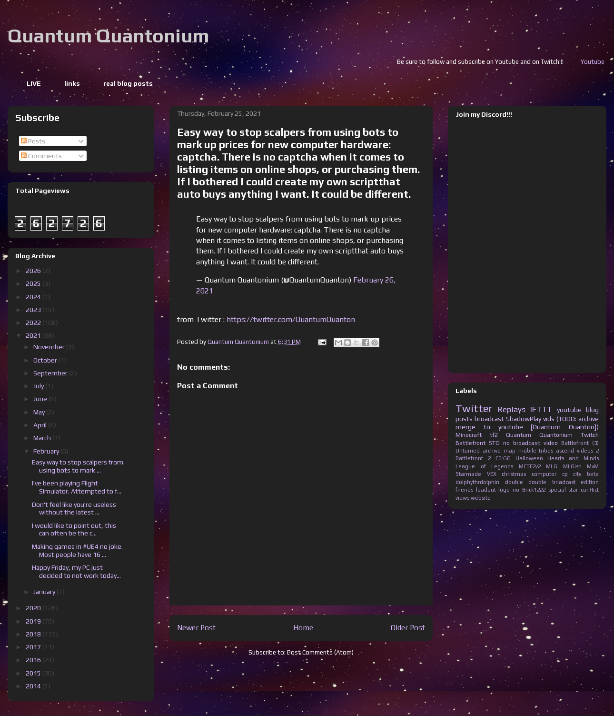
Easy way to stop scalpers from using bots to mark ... (77, 466)
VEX (491, 474)
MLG (551, 466)
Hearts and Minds (573, 458)
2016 (34, 660)
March (42, 438)
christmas (514, 474)
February (46, 451)
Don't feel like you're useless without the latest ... (74, 508)
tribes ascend (556, 451)
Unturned (468, 451)
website (481, 498)
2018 (34, 634)
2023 (34, 309)
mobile (527, 451)
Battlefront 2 (473, 458)
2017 (34, 647)
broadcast (489, 419)
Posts (33, 141)
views (462, 498)
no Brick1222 (529, 490)
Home (303, 627)
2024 (34, 297)
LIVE (34, 83)
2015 (34, 673)
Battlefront (470, 442)
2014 (34, 686)
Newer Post (196, 627)
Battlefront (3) (580, 443)
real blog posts (128, 83)
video (551, 442)
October (46, 360)
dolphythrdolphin (477, 482)
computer (544, 474)
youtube (569, 409)
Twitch (590, 434)
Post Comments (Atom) (320, 652)
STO (494, 442)
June (41, 399)
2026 (34, 270)
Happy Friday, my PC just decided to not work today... (76, 571)
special (557, 490)
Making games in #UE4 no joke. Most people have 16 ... (77, 550)
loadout (486, 490)
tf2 (494, 434)
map (509, 451)
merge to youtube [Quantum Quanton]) (527, 427)
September (51, 373)
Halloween (529, 458)
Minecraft (469, 434)
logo (504, 490)
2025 (34, 283)
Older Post (408, 627)
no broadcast (521, 442)
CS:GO (503, 458)
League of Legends (484, 466)
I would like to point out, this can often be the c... (74, 529)
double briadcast (551, 482)
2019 (34, 621)
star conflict (583, 490)
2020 (34, 608)
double (514, 482)
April (40, 425)
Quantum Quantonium (108, 36)
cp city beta (580, 474)
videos (585, 451)
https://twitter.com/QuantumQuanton (291, 319)
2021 (34, 335)
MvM (593, 466)
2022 (34, 322)
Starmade (468, 474)
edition (590, 482)
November (49, 347)
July (39, 386)
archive (492, 451)
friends (464, 490)
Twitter (474, 408)
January (45, 591)
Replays (511, 409)
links (72, 83)
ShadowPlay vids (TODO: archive (552, 419)
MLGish (572, 466)
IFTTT (541, 409)
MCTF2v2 (530, 466)
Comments (41, 156)
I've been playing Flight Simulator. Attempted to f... (76, 487)
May (39, 412)
